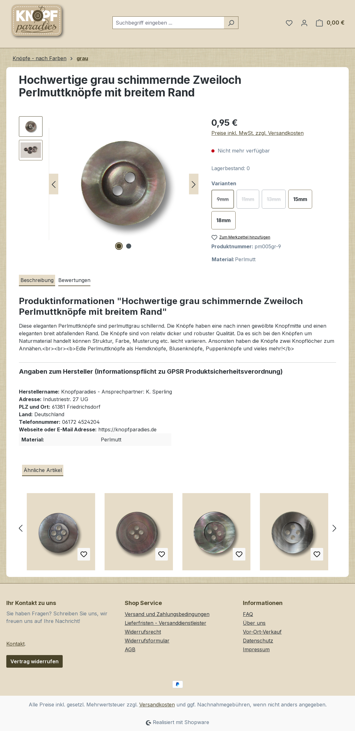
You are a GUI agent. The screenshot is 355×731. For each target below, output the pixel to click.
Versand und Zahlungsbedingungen (167, 614)
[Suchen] (231, 22)
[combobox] (168, 22)
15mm (300, 199)
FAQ (248, 614)
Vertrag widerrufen (34, 661)
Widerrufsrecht (143, 632)
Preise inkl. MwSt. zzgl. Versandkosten (257, 133)
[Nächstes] (193, 184)
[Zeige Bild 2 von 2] (128, 246)
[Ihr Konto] (304, 22)
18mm (223, 220)
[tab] (37, 280)
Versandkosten (157, 704)
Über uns (254, 623)
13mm (276, 201)
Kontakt (15, 644)
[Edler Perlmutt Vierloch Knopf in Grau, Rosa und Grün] (139, 534)
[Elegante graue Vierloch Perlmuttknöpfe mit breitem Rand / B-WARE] (294, 534)
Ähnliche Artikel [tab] (43, 470)
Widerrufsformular (147, 640)
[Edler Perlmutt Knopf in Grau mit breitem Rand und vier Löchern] (61, 534)
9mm (225, 201)
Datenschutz (258, 640)
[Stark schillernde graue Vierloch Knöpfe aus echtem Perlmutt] (216, 534)
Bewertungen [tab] (74, 280)
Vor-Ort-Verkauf (262, 632)
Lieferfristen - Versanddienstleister (165, 623)
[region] (109, 184)
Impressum (256, 649)
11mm (250, 201)
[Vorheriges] (53, 184)
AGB (130, 649)
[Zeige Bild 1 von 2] (118, 246)
